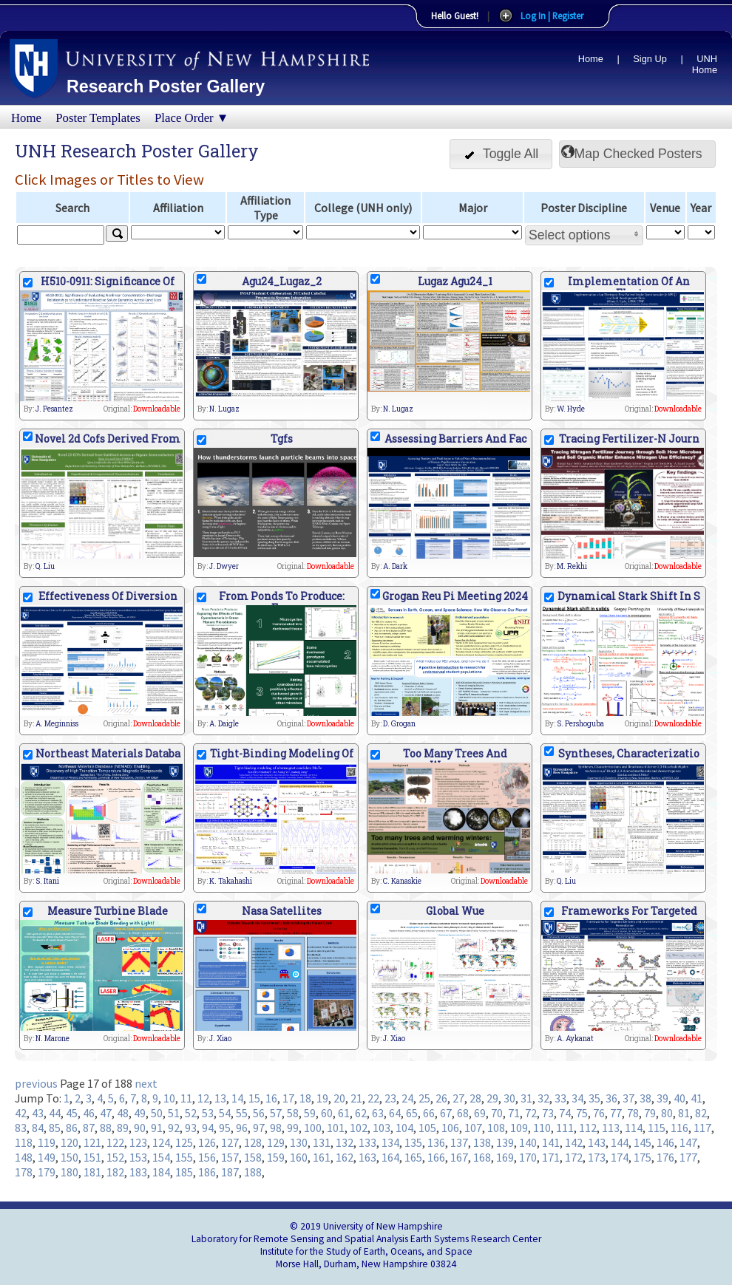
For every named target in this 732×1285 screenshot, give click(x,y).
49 (140, 1112)
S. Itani (47, 881)
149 (46, 1157)
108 (496, 1127)
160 (299, 1157)
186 (207, 1172)
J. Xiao (220, 1038)
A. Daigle (224, 724)
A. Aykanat (575, 1038)
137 (459, 1142)
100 (313, 1127)
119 (46, 1142)
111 (565, 1127)
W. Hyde (571, 409)
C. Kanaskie (402, 881)
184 (161, 1172)
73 (548, 1112)
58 (293, 1112)
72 (531, 1112)
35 (594, 1098)
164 (390, 1157)
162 (344, 1157)
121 (92, 1142)
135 (413, 1142)
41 (696, 1098)
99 (293, 1127)
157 (230, 1157)
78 (633, 1112)
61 (344, 1112)
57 (276, 1112)
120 (69, 1142)
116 (679, 1127)
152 (115, 1157)
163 (367, 1157)
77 (616, 1112)
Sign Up (650, 58)
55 (242, 1112)
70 (497, 1112)
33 (560, 1098)
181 (92, 1172)
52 (191, 1112)
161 (322, 1157)
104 (404, 1127)
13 (220, 1098)
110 (542, 1127)
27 (458, 1098)
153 (138, 1157)
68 (463, 1112)
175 (642, 1157)
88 (106, 1127)
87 (89, 1127)
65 (412, 1112)
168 (482, 1157)
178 (24, 1172)
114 (634, 1127)
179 (46, 1172)
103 (381, 1127)
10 (169, 1098)
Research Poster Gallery (166, 86)
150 (69, 1157)
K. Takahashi (230, 881)
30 (509, 1098)
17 (288, 1098)
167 (459, 1157)
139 (505, 1142)
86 (72, 1127)
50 (157, 1112)
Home (590, 58)
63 (378, 1112)
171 (551, 1157)
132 (344, 1142)
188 (253, 1172)
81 (684, 1112)
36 (611, 1098)
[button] (501, 154)
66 (429, 1112)
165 (413, 1157)
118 (24, 1142)
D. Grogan (399, 724)
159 (276, 1157)
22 (373, 1098)
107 (473, 1127)
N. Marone (52, 1038)
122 (115, 1142)
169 (505, 1157)
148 (24, 1157)
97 (259, 1127)
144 (619, 1142)
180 (69, 1172)
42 (21, 1112)
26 (441, 1098)
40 (679, 1098)
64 (395, 1112)
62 (361, 1112)
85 (55, 1127)
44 (55, 1112)
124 (161, 1142)
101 (336, 1127)
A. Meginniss (56, 724)
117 (702, 1127)
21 (356, 1098)
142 (574, 1142)
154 (161, 1157)
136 (436, 1142)
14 (237, 1098)
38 (645, 1098)
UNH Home (704, 64)
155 (184, 1157)
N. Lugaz (224, 409)
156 (207, 1157)
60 (327, 1112)
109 (519, 1127)
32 (543, 1098)
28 (475, 1098)
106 (450, 1127)
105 (427, 1127)
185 (184, 1172)
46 (89, 1112)
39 (662, 1098)
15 (254, 1098)
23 (390, 1098)
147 (688, 1142)
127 (230, 1142)
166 (436, 1157)
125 (184, 1142)
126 (207, 1142)
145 (642, 1142)
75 (582, 1112)
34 (577, 1098)
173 (597, 1157)
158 (253, 1157)
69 (480, 1112)
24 (407, 1098)
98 (276, 1127)
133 (367, 1142)
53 (208, 1112)
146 (665, 1142)
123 (138, 1142)
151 (92, 1157)
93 (191, 1127)
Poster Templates (97, 118)
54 (225, 1112)
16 (271, 1098)
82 (701, 1112)
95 (225, 1127)
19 (322, 1098)
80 (667, 1112)
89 (123, 1127)
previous (36, 1083)
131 (322, 1142)
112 (588, 1127)
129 (276, 1142)
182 (115, 1172)
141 (551, 1142)
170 (528, 1157)
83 (21, 1127)
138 (482, 1142)
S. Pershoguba (580, 724)
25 (424, 1098)
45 (72, 1112)
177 (688, 1157)
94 (208, 1127)
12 (203, 1098)
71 (514, 1112)
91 (157, 1127)
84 (38, 1127)
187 (230, 1172)
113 (611, 1127)
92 (174, 1127)
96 (242, 1127)
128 (253, 1142)
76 (599, 1112)
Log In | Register (552, 15)
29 (492, 1098)
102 (358, 1127)
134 (390, 1142)
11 (186, 1098)
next (146, 1083)
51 (174, 1112)
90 (140, 1127)
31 (526, 1098)
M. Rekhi (572, 566)
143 (597, 1142)
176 (665, 1157)
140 (528, 1142)
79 (650, 1112)
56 (259, 1112)
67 (446, 1112)
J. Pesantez (54, 409)
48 (123, 1112)
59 (310, 1112)
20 (339, 1098)
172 (574, 1157)
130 (299, 1142)
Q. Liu (45, 566)
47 (106, 1112)
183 (138, 1172)
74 (565, 1112)
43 (38, 1112)
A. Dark (395, 566)
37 (628, 1098)
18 (305, 1098)
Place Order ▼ (191, 118)
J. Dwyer (224, 566)
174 (619, 1157)
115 (656, 1127)
